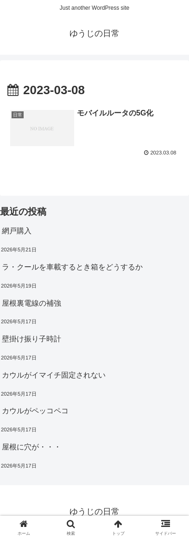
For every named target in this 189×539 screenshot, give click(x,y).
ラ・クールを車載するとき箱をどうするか (72, 267)
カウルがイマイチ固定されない (54, 375)
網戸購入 (17, 231)
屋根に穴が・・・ (31, 447)
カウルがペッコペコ (35, 411)
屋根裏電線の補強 (31, 303)
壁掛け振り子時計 (31, 339)
